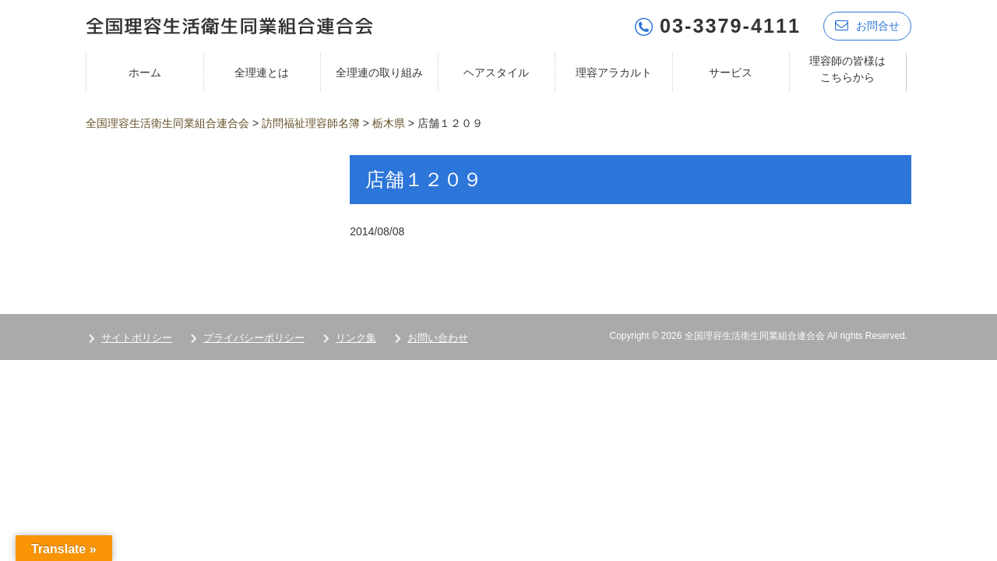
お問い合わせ (437, 338)
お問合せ (867, 25)
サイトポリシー (136, 338)
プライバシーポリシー (254, 338)
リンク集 (356, 338)
